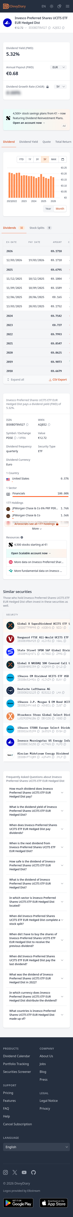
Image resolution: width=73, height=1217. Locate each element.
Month (60, 208)
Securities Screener (17, 1072)
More (37, 529)
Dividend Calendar (16, 1056)
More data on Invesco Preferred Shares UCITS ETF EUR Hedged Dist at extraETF (38, 562)
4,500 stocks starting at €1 (31, 544)
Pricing (8, 1093)
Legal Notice (49, 1100)
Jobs (43, 1064)
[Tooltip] (21, 537)
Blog (43, 1072)
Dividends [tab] (14, 228)
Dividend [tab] (9, 142)
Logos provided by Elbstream (21, 1191)
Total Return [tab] (63, 142)
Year (48, 208)
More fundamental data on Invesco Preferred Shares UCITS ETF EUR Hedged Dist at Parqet (38, 571)
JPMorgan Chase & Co (26, 515)
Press (43, 1079)
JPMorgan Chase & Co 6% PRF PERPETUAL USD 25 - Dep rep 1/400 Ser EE (35, 508)
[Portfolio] (59, 6)
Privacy (45, 1108)
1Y (29, 159)
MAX (53, 159)
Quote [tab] (47, 142)
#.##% (13, 92)
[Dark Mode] (51, 6)
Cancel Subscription (17, 1124)
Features (9, 1100)
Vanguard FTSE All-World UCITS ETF (43, 637)
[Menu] (67, 6)
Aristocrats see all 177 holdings (36, 524)
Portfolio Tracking (16, 1064)
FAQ (6, 1108)
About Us (46, 1056)
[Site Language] (43, 6)
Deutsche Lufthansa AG (33, 689)
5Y (45, 159)
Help (6, 1116)
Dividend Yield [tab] (28, 142)
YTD (21, 159)
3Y (37, 159)
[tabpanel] (36, 184)
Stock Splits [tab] (41, 228)
